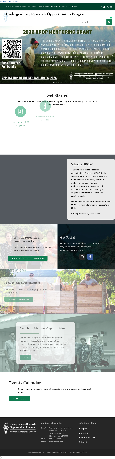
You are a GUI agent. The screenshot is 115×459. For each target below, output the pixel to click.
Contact (84, 442)
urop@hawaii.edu (56, 441)
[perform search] (109, 22)
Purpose (84, 429)
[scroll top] (1, 457)
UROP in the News (88, 437)
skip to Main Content (9, 1)
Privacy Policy (82, 452)
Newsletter (85, 433)
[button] (111, 18)
